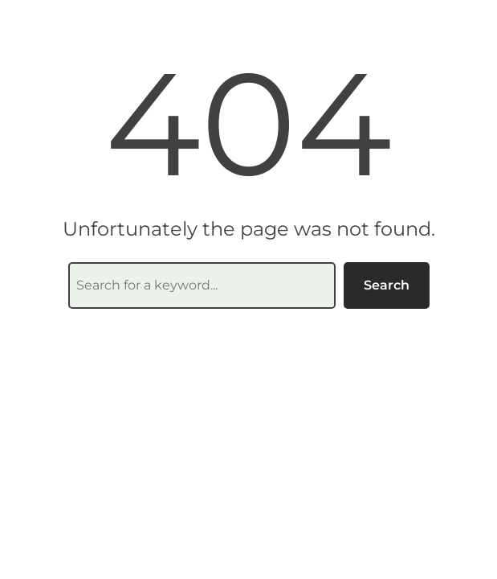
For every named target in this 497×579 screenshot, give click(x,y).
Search (386, 285)
